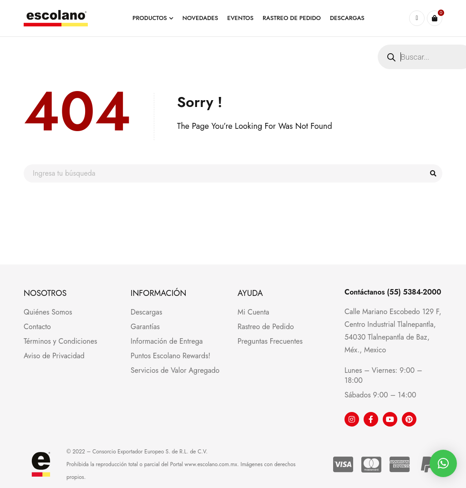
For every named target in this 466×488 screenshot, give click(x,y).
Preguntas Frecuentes (270, 341)
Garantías (145, 326)
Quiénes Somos (48, 312)
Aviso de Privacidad (54, 356)
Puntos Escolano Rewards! (170, 356)
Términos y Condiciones (60, 341)
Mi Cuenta (253, 312)
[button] (443, 463)
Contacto (37, 326)
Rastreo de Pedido (266, 326)
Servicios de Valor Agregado (175, 370)
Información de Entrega (167, 341)
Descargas (146, 312)
